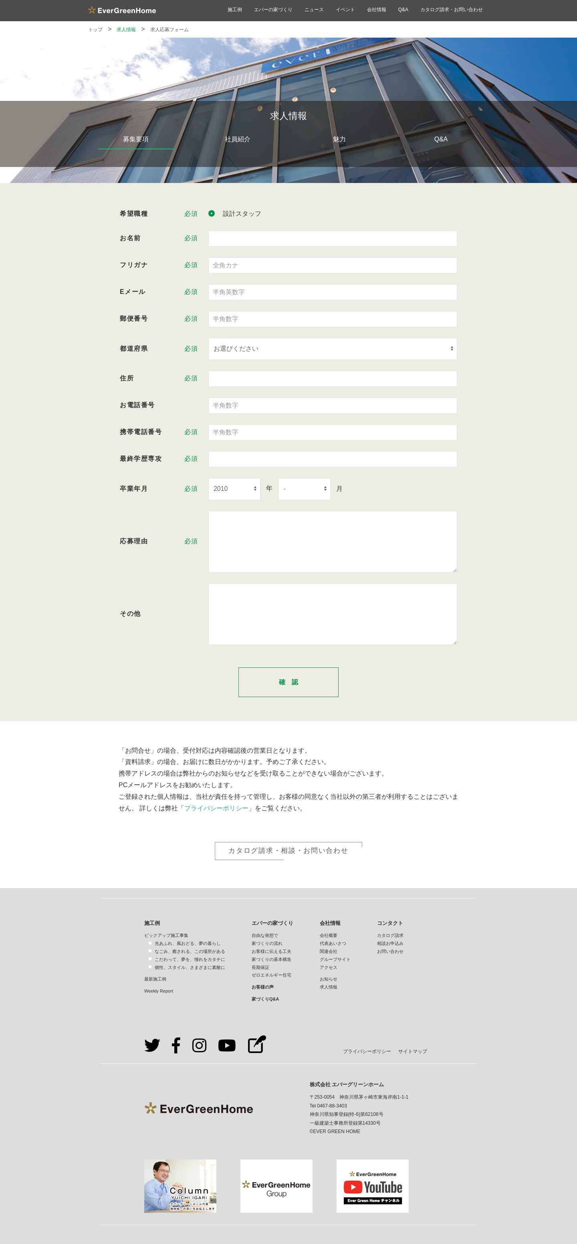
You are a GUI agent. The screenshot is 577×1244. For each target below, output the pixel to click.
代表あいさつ (333, 943)
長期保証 (260, 967)
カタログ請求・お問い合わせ (451, 9)
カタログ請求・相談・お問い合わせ (288, 850)
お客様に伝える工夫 (271, 951)
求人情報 (126, 29)
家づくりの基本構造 (271, 959)
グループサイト (335, 959)
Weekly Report (158, 991)
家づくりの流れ (267, 943)
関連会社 (328, 951)
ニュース (314, 9)
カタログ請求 (390, 935)
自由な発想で (265, 935)
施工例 (235, 9)
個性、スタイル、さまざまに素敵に (190, 967)
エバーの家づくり (273, 9)
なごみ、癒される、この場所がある (190, 951)
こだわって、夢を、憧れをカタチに (190, 959)
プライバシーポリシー (216, 808)
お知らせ (328, 979)
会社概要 (328, 935)
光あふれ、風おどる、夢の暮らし (188, 943)
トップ (95, 29)
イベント (345, 9)
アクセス (328, 967)
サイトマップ (412, 1051)
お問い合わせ (390, 951)
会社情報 (376, 9)
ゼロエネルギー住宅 (271, 975)
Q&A (403, 9)
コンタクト (390, 923)
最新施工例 (155, 979)
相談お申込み (390, 943)
